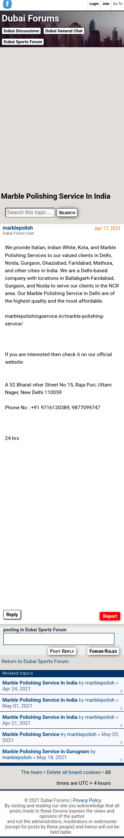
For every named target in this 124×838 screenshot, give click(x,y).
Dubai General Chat (63, 30)
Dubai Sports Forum (23, 41)
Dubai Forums (30, 18)
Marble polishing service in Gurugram (45, 751)
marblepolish (18, 228)
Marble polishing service (30, 734)
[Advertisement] (62, 119)
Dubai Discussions (21, 30)
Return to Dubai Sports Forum (35, 661)
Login (94, 4)
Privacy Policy (87, 800)
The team (32, 772)
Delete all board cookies (74, 772)
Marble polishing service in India (39, 683)
